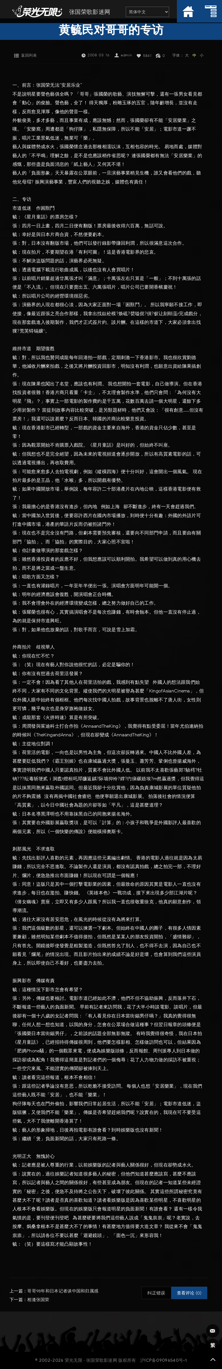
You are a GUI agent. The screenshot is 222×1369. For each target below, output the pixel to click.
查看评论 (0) (189, 1293)
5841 (147, 55)
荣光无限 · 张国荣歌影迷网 (91, 1360)
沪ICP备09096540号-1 (163, 1360)
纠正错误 (156, 1293)
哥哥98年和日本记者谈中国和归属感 (62, 1291)
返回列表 (29, 55)
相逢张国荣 (38, 1299)
